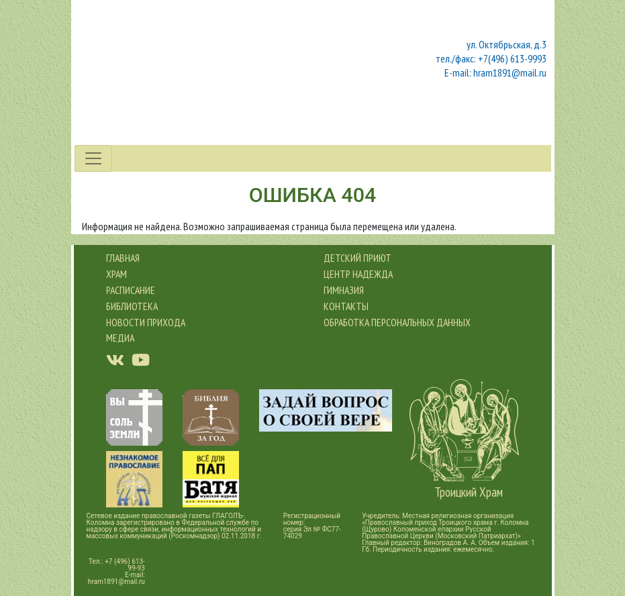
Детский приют (357, 257)
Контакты (346, 306)
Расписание (130, 290)
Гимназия (344, 290)
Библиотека (132, 306)
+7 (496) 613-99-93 (125, 565)
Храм (116, 274)
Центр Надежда (358, 274)
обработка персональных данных (397, 322)
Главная (123, 257)
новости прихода (145, 322)
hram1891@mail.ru (116, 581)
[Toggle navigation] (93, 158)
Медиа (120, 337)
